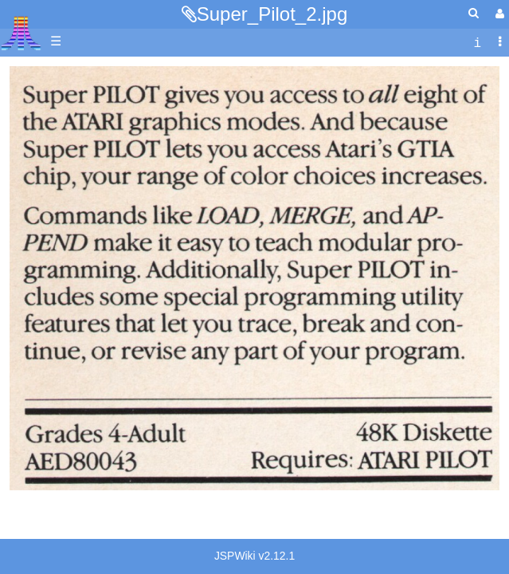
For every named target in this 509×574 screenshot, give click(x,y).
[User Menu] (498, 14)
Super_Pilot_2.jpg (272, 14)
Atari (21, 33)
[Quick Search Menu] (473, 13)
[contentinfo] (477, 42)
